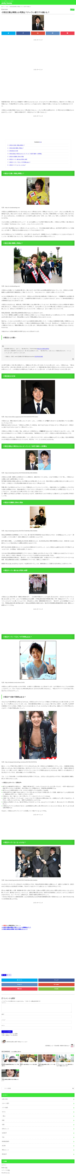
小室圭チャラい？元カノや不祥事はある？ (19, 162)
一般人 (4, 975)
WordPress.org (5, 1167)
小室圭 (9, 975)
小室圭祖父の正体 (13, 150)
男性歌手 (4, 1149)
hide (40, 141)
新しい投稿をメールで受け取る (10, 1035)
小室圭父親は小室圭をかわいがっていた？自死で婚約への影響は (25, 153)
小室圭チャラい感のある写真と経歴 (17, 159)
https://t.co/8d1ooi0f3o (43, 349)
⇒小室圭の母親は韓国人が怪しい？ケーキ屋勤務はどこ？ (17, 927)
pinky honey (7, 3)
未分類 (3, 1141)
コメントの (5, 1165)
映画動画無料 (5, 1137)
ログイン (4, 1160)
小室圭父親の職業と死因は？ (16, 147)
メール (3, 1020)
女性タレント (5, 1126)
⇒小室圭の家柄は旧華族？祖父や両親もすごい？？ (15, 929)
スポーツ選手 (5, 1103)
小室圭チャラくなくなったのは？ (17, 165)
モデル (3, 1110)
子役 (3, 1134)
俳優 (3, 1118)
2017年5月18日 (39, 356)
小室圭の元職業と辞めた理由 (16, 156)
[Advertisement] (38, 52)
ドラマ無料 (4, 1106)
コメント (4, 1003)
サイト (3, 1025)
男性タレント (5, 1145)
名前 (3, 1014)
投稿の (4, 1162)
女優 (3, 1122)
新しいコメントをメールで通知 (10, 1034)
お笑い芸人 (4, 1099)
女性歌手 (4, 1130)
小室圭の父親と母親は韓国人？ (16, 144)
